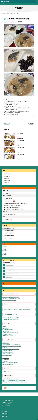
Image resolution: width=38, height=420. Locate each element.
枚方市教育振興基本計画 (7, 364)
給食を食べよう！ (7, 182)
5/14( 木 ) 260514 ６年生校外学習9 (8, 233)
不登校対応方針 (8, 198)
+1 (7, 93)
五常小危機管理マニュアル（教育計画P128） (11, 344)
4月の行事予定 (8, 193)
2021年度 (4, 253)
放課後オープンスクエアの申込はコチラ (10, 332)
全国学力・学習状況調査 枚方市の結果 (10, 362)
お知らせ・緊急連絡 (7, 174)
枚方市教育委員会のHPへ (7, 329)
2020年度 (4, 254)
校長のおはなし (7, 178)
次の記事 (31, 123)
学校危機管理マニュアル (9, 200)
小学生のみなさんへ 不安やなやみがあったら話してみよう (17, 309)
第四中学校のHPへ (6, 331)
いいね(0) (32, 116)
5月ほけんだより (8, 219)
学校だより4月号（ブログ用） (10, 214)
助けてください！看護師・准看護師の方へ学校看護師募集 (13, 380)
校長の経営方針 (7, 180)
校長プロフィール (7, 176)
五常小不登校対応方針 (7, 355)
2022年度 (4, 252)
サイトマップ (5, 406)
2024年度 (4, 249)
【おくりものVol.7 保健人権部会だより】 (11, 207)
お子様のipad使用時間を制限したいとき (10, 319)
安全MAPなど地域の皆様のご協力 (9, 300)
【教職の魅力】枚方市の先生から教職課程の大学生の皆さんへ (14, 381)
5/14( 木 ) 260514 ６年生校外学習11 (8, 228)
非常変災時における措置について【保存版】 (12, 205)
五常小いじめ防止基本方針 (7, 353)
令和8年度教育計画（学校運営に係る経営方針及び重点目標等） (16, 203)
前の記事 (6, 123)
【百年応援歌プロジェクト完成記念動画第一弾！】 (13, 209)
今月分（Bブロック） (6, 371)
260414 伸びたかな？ (9, 277)
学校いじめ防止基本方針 (9, 201)
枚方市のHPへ (5, 328)
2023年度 (4, 250)
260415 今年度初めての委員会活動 (11, 271)
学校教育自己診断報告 (7, 350)
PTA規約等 (4, 347)
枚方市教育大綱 (5, 359)
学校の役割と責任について (7, 352)
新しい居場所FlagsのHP (7, 334)
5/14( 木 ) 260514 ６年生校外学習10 (8, 230)
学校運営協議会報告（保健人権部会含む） (10, 349)
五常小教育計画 (5, 343)
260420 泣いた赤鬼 (9, 268)
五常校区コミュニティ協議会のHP (9, 335)
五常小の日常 (6, 173)
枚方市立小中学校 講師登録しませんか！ (10, 378)
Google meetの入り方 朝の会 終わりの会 (10, 317)
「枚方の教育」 (5, 361)
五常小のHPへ (5, 326)
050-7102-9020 (7, 403)
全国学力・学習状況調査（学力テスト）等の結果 (11, 346)
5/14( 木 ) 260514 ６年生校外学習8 (8, 235)
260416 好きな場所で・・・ (9, 265)
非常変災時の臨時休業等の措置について (10, 297)
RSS (6, 387)
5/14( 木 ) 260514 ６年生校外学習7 (8, 238)
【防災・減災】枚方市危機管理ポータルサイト (11, 298)
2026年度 (4, 246)
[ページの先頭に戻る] (36, 418)
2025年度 (4, 248)
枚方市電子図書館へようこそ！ (11, 314)
